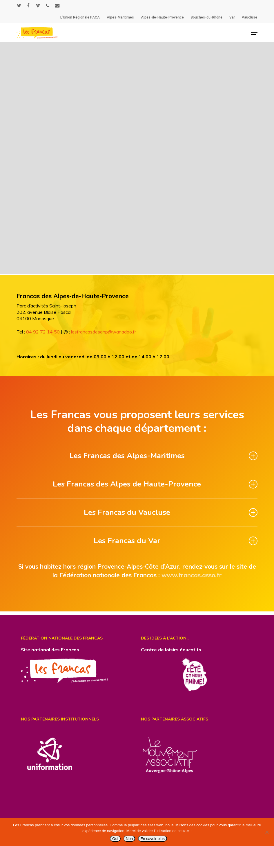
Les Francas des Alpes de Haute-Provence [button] (155, 484)
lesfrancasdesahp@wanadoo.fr (103, 332)
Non (129, 838)
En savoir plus (152, 838)
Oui (115, 838)
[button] (254, 33)
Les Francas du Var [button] (176, 541)
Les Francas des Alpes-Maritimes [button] (163, 456)
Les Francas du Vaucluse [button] (171, 512)
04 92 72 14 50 (43, 332)
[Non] (267, 832)
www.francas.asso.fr (192, 575)
